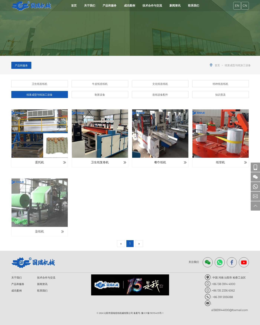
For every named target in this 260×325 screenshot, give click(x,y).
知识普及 (220, 94)
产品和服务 (110, 5)
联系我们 (193, 5)
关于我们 (89, 5)
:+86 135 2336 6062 (223, 290)
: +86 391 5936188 (222, 297)
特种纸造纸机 (220, 84)
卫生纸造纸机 (39, 84)
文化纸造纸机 (160, 84)
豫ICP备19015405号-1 (152, 313)
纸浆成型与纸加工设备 (238, 65)
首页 (74, 5)
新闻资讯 (175, 5)
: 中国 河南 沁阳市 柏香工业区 (228, 277)
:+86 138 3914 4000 (223, 284)
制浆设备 (100, 94)
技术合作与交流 (152, 5)
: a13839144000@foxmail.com (229, 304)
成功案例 (129, 5)
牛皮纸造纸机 (100, 84)
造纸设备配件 (160, 94)
